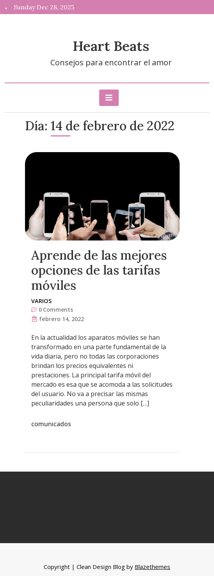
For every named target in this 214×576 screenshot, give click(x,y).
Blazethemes (152, 567)
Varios (41, 301)
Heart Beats (111, 46)
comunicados (51, 424)
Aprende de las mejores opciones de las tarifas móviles (99, 270)
